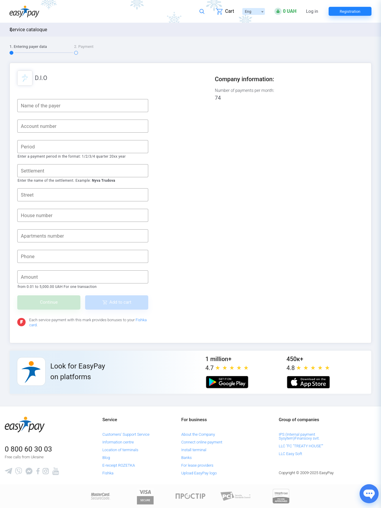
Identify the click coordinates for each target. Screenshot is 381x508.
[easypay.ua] (24, 11)
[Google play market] (227, 382)
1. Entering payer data (28, 46)
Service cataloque (28, 29)
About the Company (198, 434)
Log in (312, 11)
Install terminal (193, 450)
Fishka (107, 473)
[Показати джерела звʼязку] (369, 493)
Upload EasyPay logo (199, 473)
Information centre (118, 442)
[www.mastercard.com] (100, 496)
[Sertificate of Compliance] (236, 496)
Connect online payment (201, 442)
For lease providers (197, 465)
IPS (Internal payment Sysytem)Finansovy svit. (299, 436)
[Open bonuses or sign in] (285, 11)
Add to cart (120, 302)
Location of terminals (120, 450)
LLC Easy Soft (290, 453)
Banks (186, 457)
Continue (49, 302)
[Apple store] (308, 382)
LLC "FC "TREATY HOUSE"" (301, 446)
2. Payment (83, 46)
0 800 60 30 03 (28, 449)
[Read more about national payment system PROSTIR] (190, 496)
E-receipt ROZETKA (118, 465)
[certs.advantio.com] (281, 496)
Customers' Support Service (125, 434)
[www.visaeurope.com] (145, 496)
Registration (350, 11)
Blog (106, 457)
